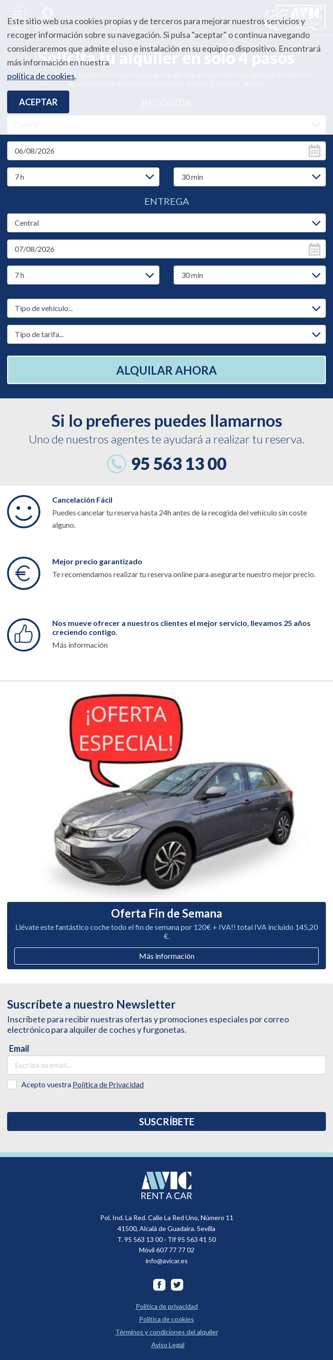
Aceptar (38, 102)
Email (19, 1048)
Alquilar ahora (166, 370)
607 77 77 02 (175, 1250)
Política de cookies (166, 1319)
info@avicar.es (167, 1261)
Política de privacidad (167, 1306)
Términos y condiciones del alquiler (166, 1332)
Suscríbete (166, 1121)
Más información (166, 955)
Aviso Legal (168, 1345)
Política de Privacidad (108, 1084)
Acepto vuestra (82, 1084)
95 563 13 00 (178, 463)
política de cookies (41, 76)
